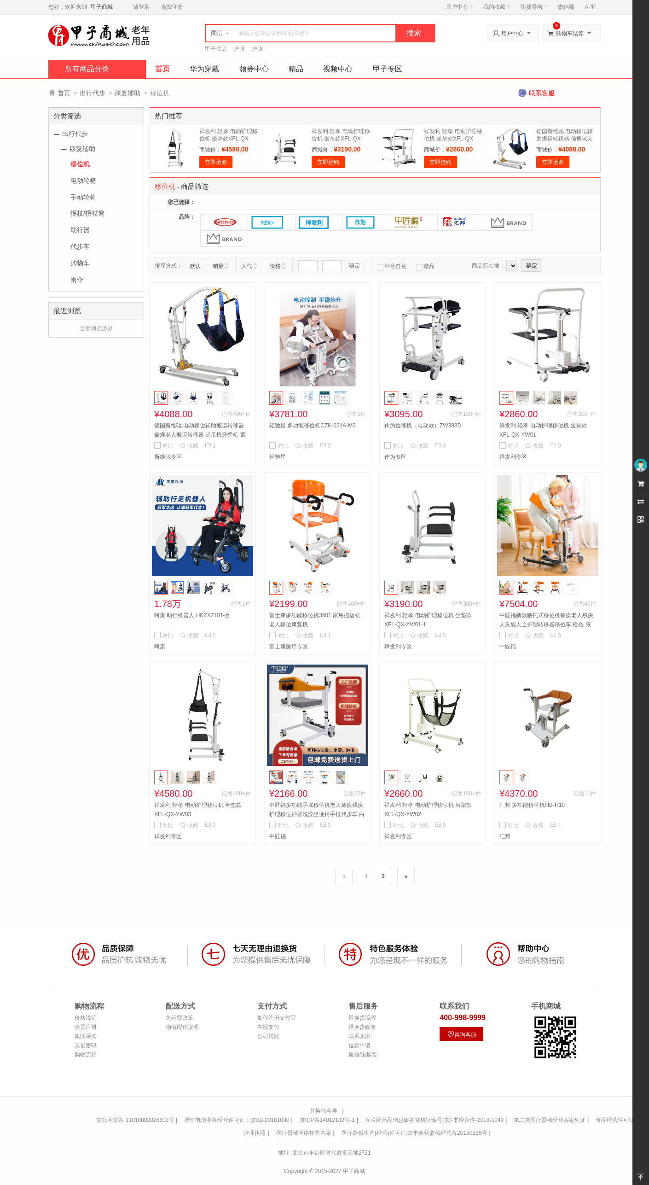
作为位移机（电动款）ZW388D (422, 425)
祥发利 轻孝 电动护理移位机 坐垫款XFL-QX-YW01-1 (341, 138)
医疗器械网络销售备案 (303, 1133)
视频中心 (338, 69)
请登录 (141, 7)
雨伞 (76, 279)
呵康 (159, 646)
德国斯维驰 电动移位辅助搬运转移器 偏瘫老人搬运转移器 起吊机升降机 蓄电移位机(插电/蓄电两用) (200, 434)
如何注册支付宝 (276, 1018)
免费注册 (172, 7)
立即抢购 (216, 162)
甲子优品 (216, 49)
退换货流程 (362, 1018)
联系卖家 (359, 1036)
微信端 (566, 7)
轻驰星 (277, 457)
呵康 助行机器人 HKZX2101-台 (192, 615)
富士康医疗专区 (288, 646)
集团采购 (86, 1036)
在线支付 (268, 1027)
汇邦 (504, 836)
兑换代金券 (323, 1111)
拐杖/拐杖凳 (87, 213)
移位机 (80, 164)
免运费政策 (179, 1018)
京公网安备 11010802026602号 (135, 1120)
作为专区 (395, 457)
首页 (162, 69)
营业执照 (254, 1133)
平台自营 (391, 266)
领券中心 (254, 69)
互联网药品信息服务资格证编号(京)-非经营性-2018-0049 (434, 1120)
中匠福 (507, 646)
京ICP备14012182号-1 (327, 1120)
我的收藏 (496, 7)
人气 (246, 266)
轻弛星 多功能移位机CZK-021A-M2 (312, 425)
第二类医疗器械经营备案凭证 (549, 1120)
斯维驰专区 (168, 457)
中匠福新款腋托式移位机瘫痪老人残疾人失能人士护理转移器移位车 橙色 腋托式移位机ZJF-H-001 (546, 624)
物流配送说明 (182, 1027)
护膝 (257, 49)
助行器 (80, 229)
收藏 (189, 446)
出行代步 (92, 93)
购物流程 (86, 1054)
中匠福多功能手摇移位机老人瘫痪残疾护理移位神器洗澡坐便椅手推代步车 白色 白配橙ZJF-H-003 (317, 814)
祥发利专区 (513, 457)
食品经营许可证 (615, 1120)
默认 (195, 266)
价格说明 (86, 1018)
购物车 (80, 263)
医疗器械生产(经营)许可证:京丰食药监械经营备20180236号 (414, 1133)
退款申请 (359, 1045)
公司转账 (268, 1036)
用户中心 (459, 7)
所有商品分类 (87, 69)
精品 (296, 69)
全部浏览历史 (96, 328)
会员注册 (86, 1027)
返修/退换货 (362, 1054)
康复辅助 (127, 93)
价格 (275, 266)
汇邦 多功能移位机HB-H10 (532, 805)
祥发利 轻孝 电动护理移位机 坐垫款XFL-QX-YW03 (228, 138)
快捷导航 (534, 7)
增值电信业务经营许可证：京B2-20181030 (236, 1120)
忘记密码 (86, 1045)
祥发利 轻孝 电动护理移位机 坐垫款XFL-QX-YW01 (453, 138)
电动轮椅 (83, 180)
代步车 (80, 246)
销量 (218, 266)
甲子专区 (387, 69)
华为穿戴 (204, 69)
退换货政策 (362, 1027)
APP (590, 7)
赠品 (425, 266)
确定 (354, 266)
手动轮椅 (83, 197)
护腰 (239, 49)
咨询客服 (461, 1034)
